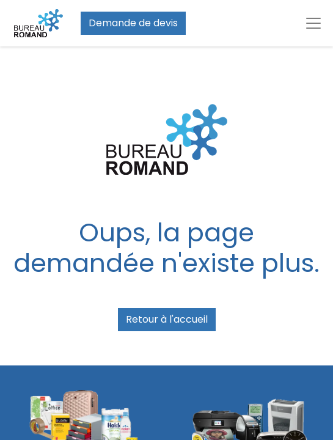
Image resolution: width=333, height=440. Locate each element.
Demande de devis (133, 23)
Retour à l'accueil (167, 319)
